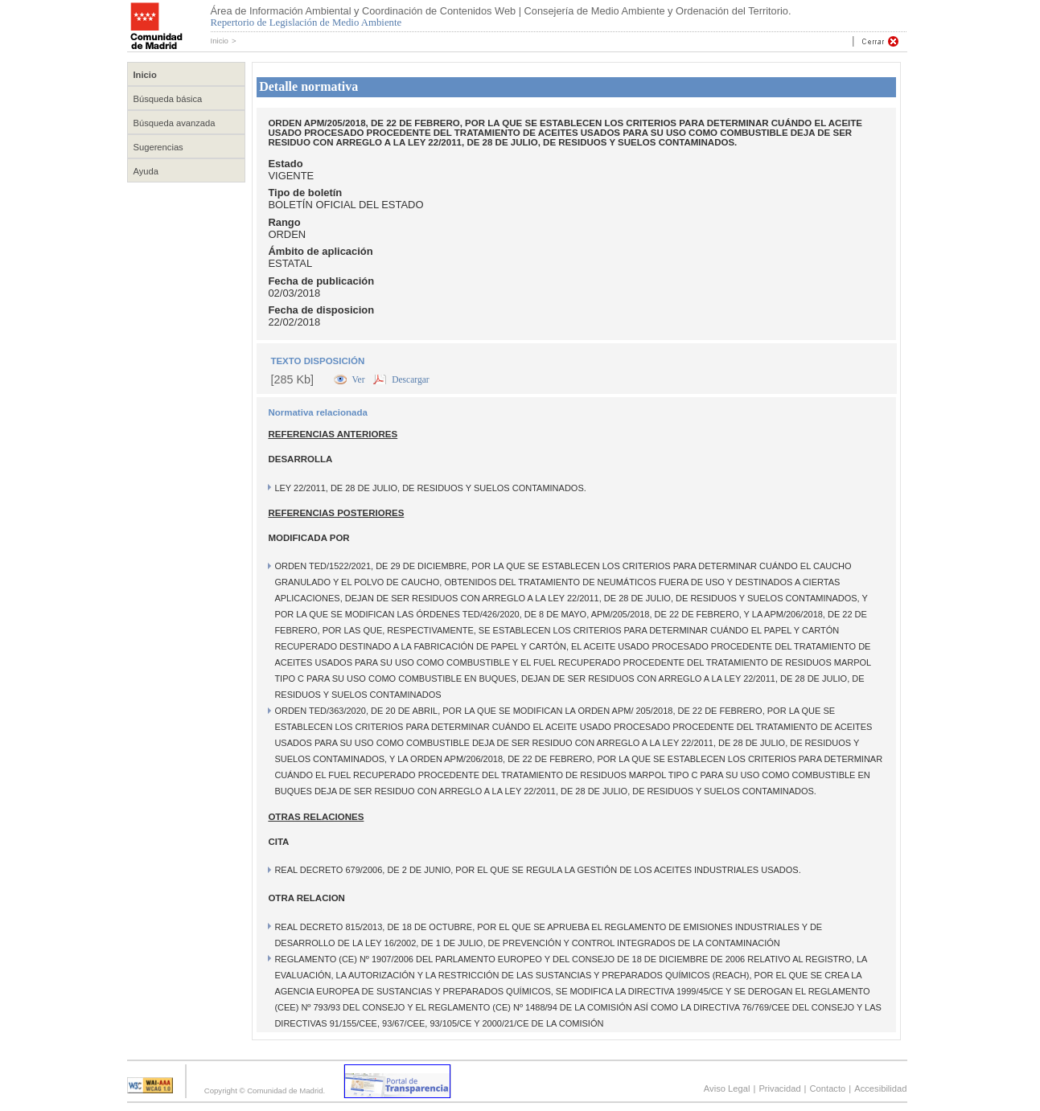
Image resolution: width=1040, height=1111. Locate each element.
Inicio (219, 40)
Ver (360, 379)
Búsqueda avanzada (175, 123)
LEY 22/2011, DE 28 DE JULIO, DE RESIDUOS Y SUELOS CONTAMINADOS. (430, 488)
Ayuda (146, 171)
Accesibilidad (880, 1088)
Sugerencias (158, 147)
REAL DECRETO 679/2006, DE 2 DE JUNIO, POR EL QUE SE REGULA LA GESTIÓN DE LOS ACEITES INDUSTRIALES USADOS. (537, 870)
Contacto (828, 1088)
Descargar (410, 379)
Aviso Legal (727, 1088)
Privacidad (779, 1088)
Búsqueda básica (168, 99)
